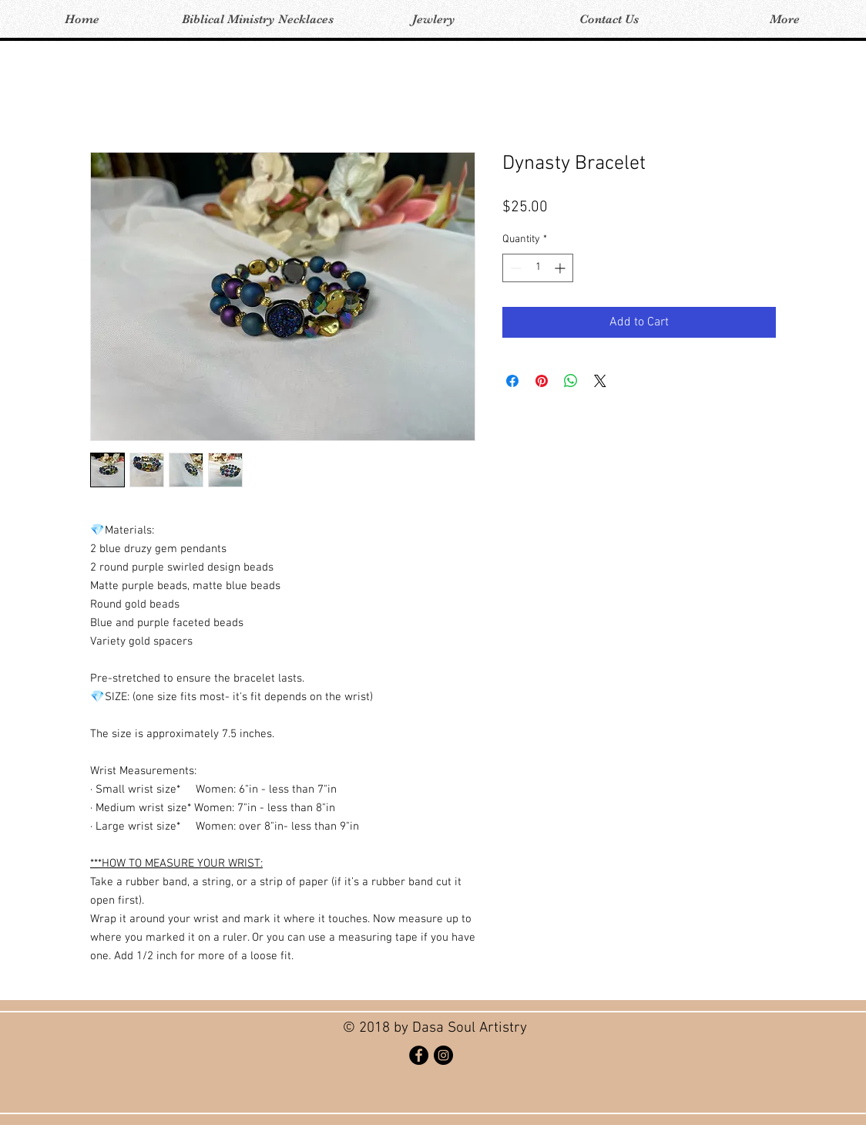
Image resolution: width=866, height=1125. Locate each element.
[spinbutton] (538, 267)
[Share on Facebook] (512, 381)
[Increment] (561, 267)
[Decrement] (514, 267)
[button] (257, 20)
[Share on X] (600, 381)
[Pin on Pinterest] (541, 381)
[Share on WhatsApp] (571, 381)
